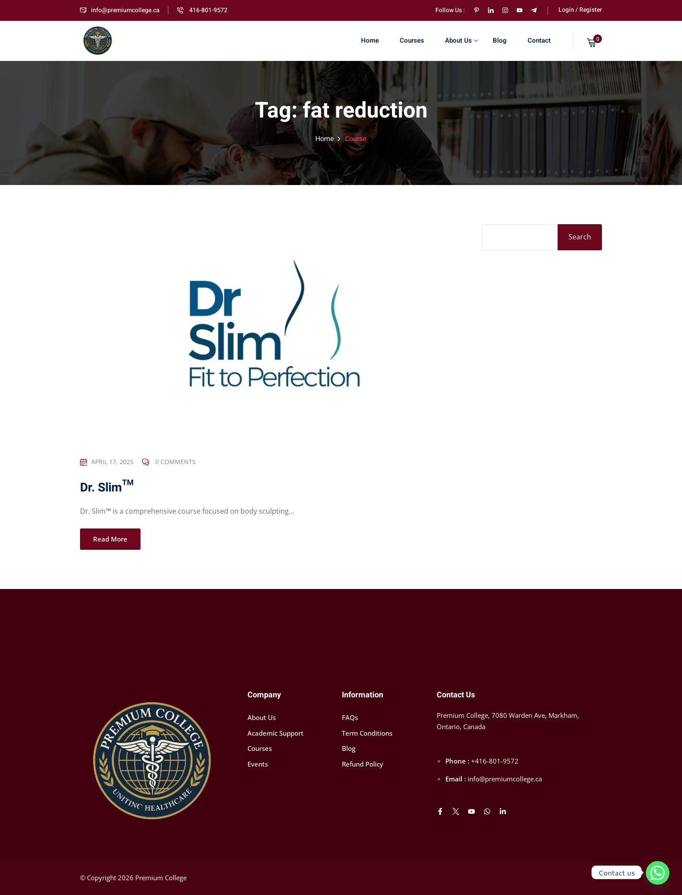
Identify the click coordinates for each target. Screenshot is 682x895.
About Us (461, 40)
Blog (500, 40)
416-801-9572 (202, 10)
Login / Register (580, 9)
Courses (412, 40)
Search (579, 237)
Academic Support (275, 733)
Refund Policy (362, 764)
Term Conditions (367, 733)
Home (370, 40)
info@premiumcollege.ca (120, 10)
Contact (539, 40)
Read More (110, 539)
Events (257, 764)
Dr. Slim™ (107, 489)
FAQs (350, 717)
